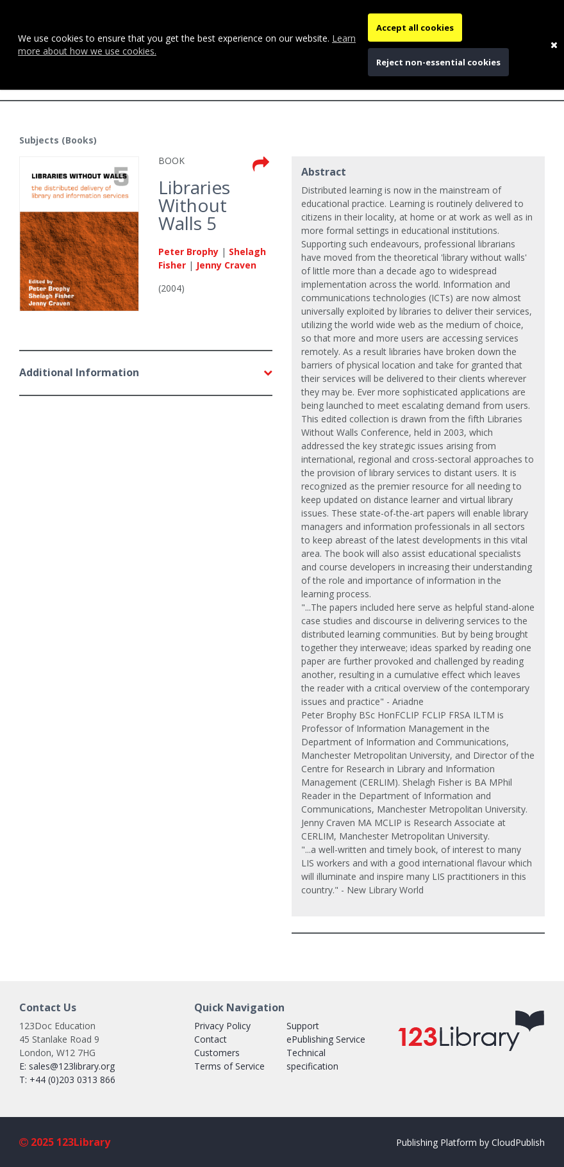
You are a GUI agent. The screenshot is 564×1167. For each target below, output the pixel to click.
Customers (217, 1053)
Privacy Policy (222, 1026)
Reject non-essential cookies (438, 62)
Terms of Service (229, 1066)
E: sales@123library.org (67, 1066)
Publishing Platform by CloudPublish (470, 1142)
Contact (210, 1039)
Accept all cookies (415, 27)
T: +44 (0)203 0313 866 (67, 1079)
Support (302, 1026)
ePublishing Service (325, 1039)
